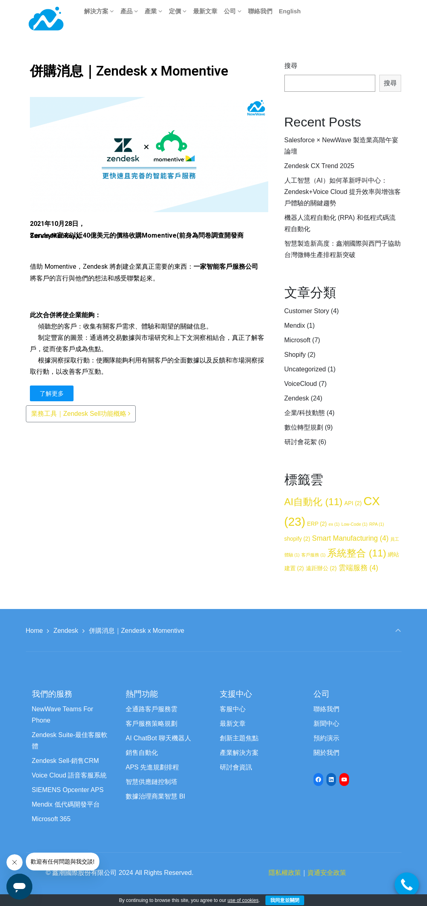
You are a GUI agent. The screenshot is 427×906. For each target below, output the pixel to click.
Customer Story (306, 311)
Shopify (295, 354)
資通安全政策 (326, 872)
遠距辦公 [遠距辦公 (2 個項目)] (321, 568)
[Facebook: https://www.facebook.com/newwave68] (318, 779)
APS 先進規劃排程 (152, 767)
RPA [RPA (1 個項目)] (376, 524)
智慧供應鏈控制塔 (151, 781)
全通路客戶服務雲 (151, 709)
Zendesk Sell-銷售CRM (65, 760)
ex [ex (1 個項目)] (333, 524)
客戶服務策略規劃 (151, 723)
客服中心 (233, 709)
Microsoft (297, 340)
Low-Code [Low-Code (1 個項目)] (354, 524)
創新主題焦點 (239, 738)
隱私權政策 (285, 872)
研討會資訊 (236, 767)
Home (34, 630)
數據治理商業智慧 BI (155, 796)
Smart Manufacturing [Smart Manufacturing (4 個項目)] (350, 538)
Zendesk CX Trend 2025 (319, 165)
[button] (32, 42)
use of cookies (243, 900)
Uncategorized (305, 369)
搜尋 (290, 65)
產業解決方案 (239, 752)
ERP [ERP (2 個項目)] (317, 524)
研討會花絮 (300, 441)
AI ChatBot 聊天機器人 (158, 738)
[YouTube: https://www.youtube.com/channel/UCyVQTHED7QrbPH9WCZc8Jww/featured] (344, 779)
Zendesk (296, 398)
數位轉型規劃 (303, 427)
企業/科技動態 (304, 412)
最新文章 (233, 723)
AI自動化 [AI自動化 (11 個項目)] (313, 501)
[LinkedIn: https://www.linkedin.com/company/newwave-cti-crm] (331, 779)
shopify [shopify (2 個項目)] (297, 539)
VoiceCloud (300, 383)
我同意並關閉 (284, 900)
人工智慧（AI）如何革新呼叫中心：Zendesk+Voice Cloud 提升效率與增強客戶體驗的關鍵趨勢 (342, 191)
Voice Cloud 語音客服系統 (69, 775)
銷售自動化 (142, 752)
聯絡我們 (326, 709)
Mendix (294, 325)
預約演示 (326, 738)
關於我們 (326, 752)
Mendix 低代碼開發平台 (66, 804)
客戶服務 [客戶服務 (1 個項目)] (313, 554)
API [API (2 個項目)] (353, 503)
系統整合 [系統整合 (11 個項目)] (356, 553)
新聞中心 (326, 723)
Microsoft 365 (51, 818)
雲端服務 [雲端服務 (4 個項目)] (358, 568)
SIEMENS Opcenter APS (68, 789)
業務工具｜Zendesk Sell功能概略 (81, 413)
